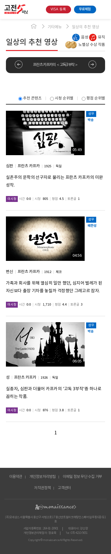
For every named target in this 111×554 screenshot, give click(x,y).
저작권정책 (42, 488)
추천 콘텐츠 (30, 98)
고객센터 (64, 488)
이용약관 (15, 477)
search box (39, 9)
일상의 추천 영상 (85, 26)
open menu (103, 9)
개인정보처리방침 (42, 477)
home (33, 26)
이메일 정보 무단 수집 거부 (82, 477)
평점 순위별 (93, 98)
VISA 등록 (58, 9)
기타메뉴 (55, 26)
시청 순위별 (61, 98)
